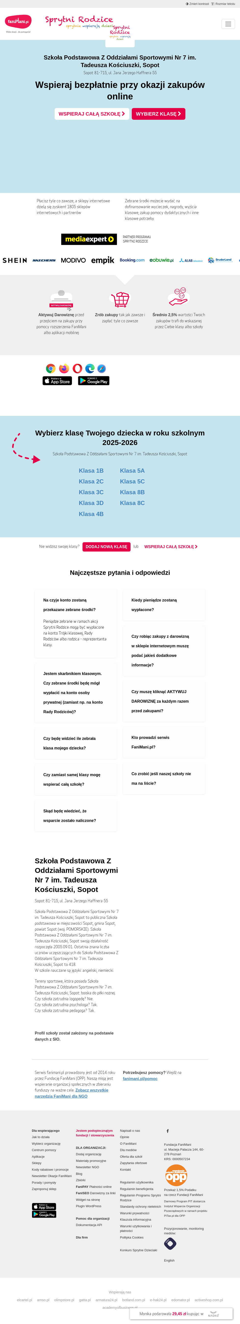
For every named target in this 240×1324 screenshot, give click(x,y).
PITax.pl (169, 1215)
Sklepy (36, 1163)
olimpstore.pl (64, 1300)
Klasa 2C (91, 481)
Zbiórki (80, 1180)
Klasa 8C (132, 503)
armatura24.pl (106, 1300)
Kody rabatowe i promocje (50, 1169)
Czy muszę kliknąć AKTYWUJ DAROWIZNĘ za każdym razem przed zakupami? (160, 701)
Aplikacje (38, 1156)
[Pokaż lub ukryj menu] (228, 24)
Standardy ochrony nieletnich (140, 1206)
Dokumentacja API (89, 1225)
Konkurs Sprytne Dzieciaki (138, 1250)
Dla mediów (128, 1150)
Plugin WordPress (88, 1206)
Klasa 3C (91, 492)
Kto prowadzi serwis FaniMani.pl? (150, 742)
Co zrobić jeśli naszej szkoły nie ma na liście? (161, 778)
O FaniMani (128, 1143)
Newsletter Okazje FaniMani (52, 1176)
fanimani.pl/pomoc (140, 1079)
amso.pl (43, 1300)
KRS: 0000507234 (177, 1159)
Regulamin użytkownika (137, 1182)
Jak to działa (40, 1137)
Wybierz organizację (46, 1143)
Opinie (124, 1137)
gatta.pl (85, 1300)
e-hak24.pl (158, 1300)
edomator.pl (180, 1300)
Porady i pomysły (44, 1182)
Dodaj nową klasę (106, 547)
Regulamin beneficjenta (136, 1189)
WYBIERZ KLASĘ (158, 114)
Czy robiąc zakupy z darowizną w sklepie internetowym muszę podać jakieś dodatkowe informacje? (160, 650)
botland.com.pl (133, 1300)
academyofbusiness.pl (120, 1308)
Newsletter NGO (87, 1167)
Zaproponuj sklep (44, 1189)
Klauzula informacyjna (135, 1219)
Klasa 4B (91, 514)
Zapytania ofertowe (133, 1163)
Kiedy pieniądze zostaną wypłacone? (154, 605)
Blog (79, 1174)
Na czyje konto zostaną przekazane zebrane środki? (69, 605)
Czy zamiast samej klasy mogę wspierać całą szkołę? (71, 779)
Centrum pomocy (44, 1150)
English (169, 1260)
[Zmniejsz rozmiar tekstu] (223, 4)
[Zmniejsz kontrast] (197, 4)
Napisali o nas (130, 1130)
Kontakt (125, 1169)
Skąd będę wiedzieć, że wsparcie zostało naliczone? (69, 816)
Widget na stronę (88, 1200)
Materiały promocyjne (91, 1161)
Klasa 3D (91, 503)
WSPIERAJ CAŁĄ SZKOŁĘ (92, 114)
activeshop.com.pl (209, 1300)
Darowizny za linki (96, 1193)
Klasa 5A (132, 470)
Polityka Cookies (132, 1237)
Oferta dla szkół (131, 1156)
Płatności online (94, 1187)
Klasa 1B (91, 470)
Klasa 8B (132, 492)
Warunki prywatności (134, 1213)
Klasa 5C (132, 481)
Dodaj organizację (88, 1154)
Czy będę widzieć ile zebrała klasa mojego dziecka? (69, 743)
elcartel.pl (24, 1300)
